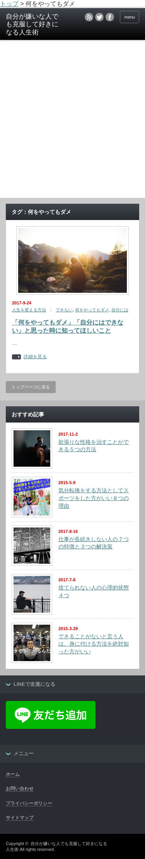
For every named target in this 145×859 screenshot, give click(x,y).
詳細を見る (35, 356)
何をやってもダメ (92, 310)
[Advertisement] (72, 121)
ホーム (13, 774)
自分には (119, 310)
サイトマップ (20, 817)
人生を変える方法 (29, 310)
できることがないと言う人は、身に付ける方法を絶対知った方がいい (93, 644)
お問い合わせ (20, 788)
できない (64, 310)
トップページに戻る (31, 387)
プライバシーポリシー (29, 803)
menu (129, 17)
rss (89, 17)
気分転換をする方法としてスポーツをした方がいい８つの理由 (93, 498)
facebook (110, 17)
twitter (99, 17)
